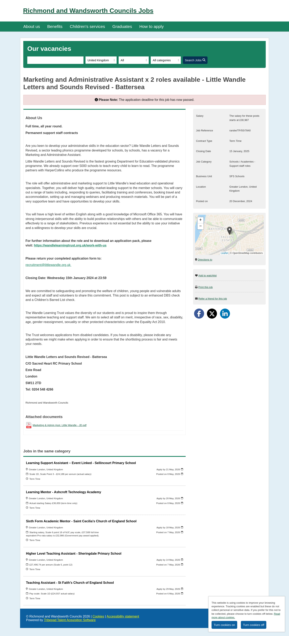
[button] (229, 231)
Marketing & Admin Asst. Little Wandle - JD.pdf (59, 425)
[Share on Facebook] (199, 314)
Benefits (54, 26)
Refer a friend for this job (212, 298)
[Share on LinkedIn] (225, 314)
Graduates (122, 26)
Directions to (205, 259)
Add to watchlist (207, 275)
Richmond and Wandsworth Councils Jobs (88, 10)
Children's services (87, 26)
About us (31, 26)
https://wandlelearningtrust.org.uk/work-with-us (70, 245)
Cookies (98, 616)
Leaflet (224, 253)
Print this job (205, 287)
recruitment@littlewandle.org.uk (48, 265)
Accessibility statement (123, 616)
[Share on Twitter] (212, 314)
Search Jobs (195, 60)
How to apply (151, 26)
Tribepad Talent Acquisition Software (70, 620)
